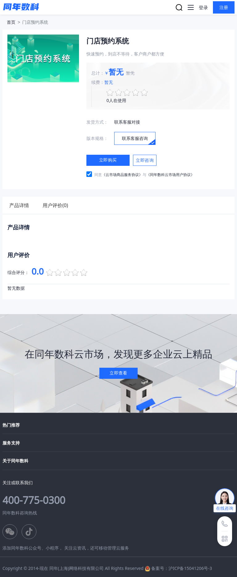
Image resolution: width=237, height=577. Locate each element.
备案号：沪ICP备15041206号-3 (181, 568)
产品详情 (20, 205)
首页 (11, 22)
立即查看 (118, 373)
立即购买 (108, 160)
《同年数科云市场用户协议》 (170, 174)
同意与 (144, 174)
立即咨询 (145, 160)
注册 (223, 7)
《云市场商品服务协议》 (122, 174)
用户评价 (57, 205)
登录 (203, 7)
